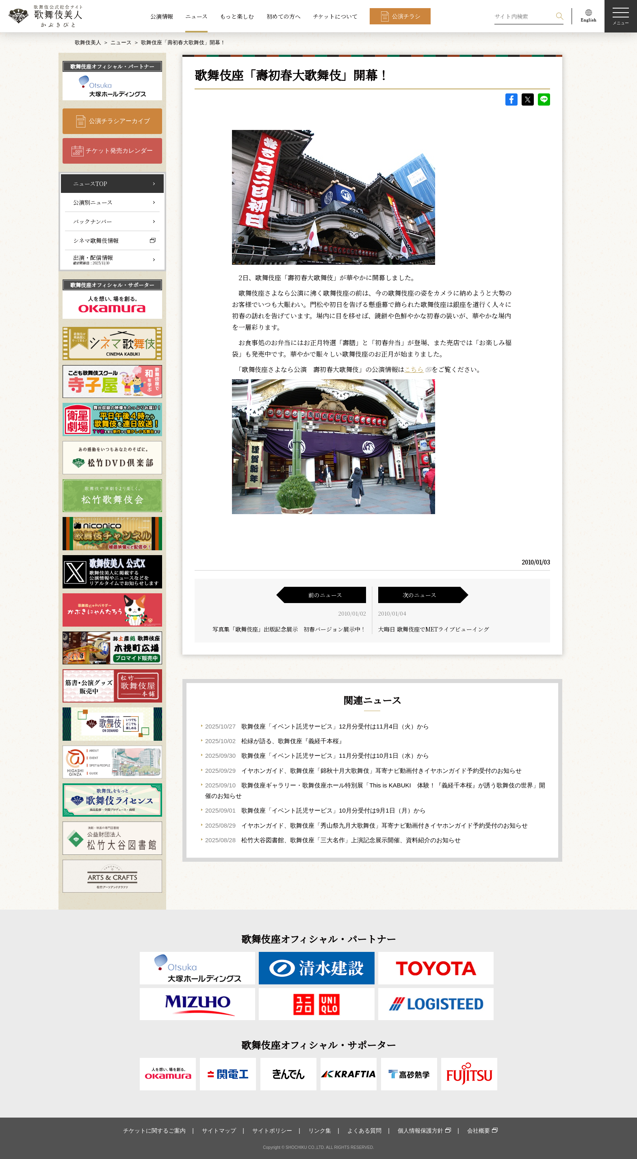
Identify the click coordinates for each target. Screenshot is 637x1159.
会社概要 (478, 1130)
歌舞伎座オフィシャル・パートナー (112, 66)
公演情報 (161, 16)
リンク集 (319, 1130)
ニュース (196, 16)
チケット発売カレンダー (119, 150)
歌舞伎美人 (88, 42)
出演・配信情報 (93, 259)
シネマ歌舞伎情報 (96, 240)
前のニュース (325, 595)
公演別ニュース (93, 202)
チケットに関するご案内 (154, 1130)
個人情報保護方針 (420, 1130)
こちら (414, 369)
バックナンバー (92, 221)
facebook (511, 99)
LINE (544, 99)
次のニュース (419, 595)
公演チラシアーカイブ (119, 120)
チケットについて (335, 16)
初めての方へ (283, 16)
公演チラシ (406, 16)
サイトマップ (219, 1130)
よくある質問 (364, 1130)
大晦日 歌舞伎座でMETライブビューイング (433, 629)
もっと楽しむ (237, 16)
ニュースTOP (90, 183)
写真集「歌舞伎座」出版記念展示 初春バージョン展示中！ (289, 629)
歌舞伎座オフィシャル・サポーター (112, 285)
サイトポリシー (272, 1130)
